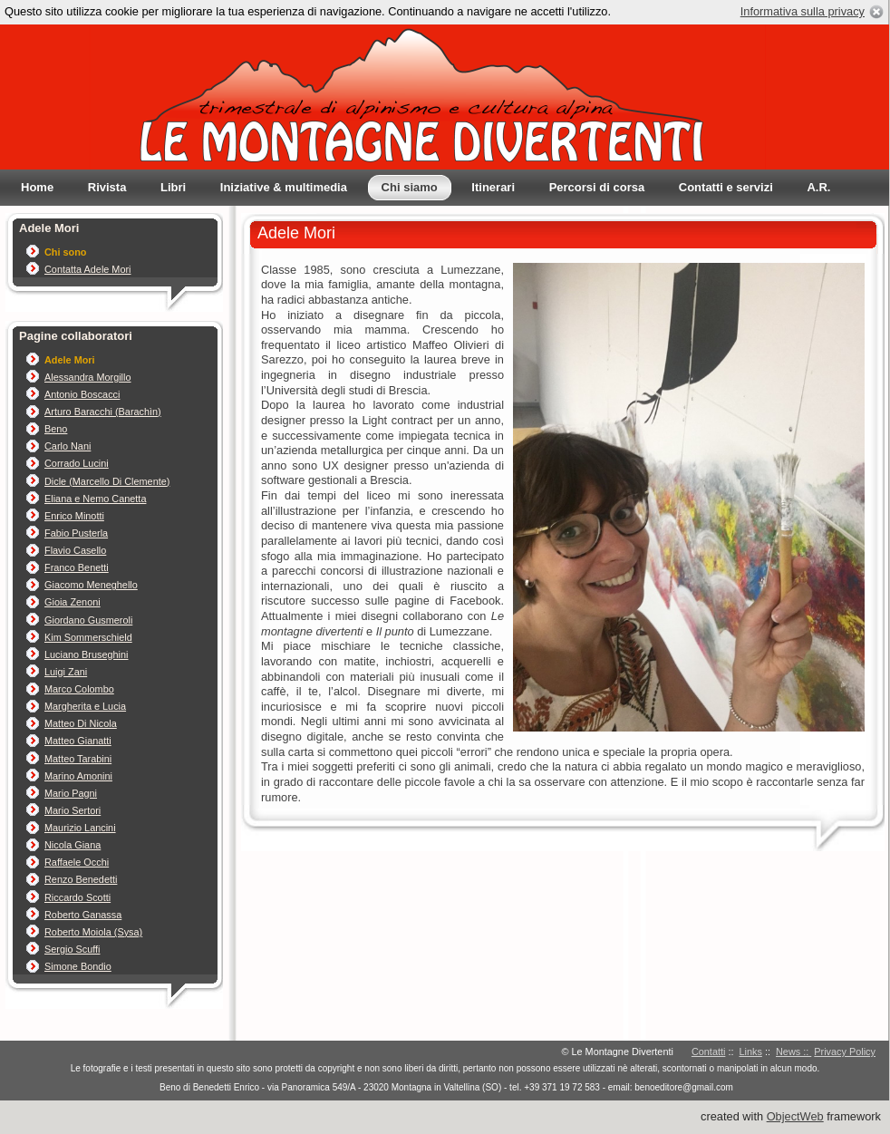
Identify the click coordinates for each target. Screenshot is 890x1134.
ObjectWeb (795, 1116)
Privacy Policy (844, 1051)
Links (751, 1051)
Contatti (708, 1051)
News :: (793, 1051)
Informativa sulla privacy (802, 11)
